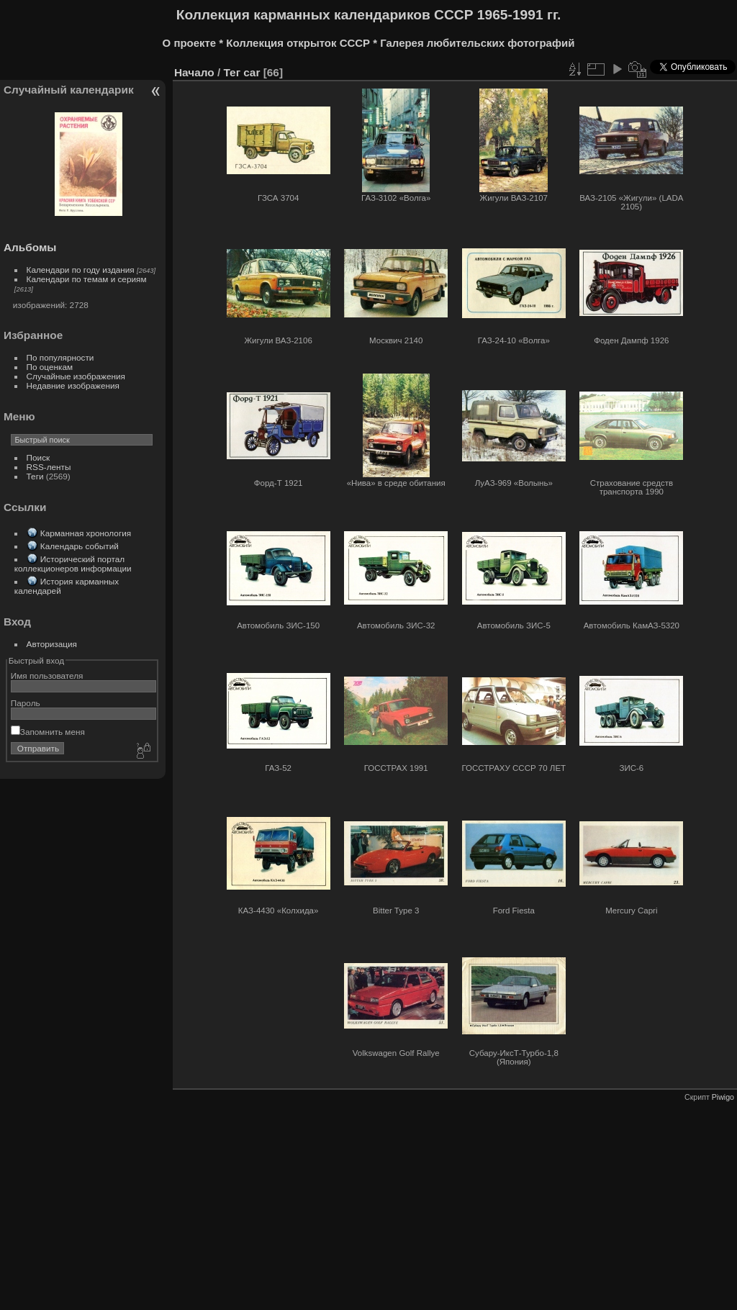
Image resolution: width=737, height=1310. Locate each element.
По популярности (60, 357)
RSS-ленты (49, 466)
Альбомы (30, 247)
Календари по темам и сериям (87, 279)
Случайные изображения (76, 376)
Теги (35, 476)
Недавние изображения (73, 385)
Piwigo (723, 1097)
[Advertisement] (367, 1202)
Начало (194, 72)
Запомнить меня (48, 731)
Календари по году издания (81, 269)
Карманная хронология (85, 533)
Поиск (38, 457)
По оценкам (50, 366)
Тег (231, 72)
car (251, 72)
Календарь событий (79, 546)
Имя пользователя (47, 675)
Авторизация (52, 644)
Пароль (25, 703)
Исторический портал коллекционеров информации (73, 563)
